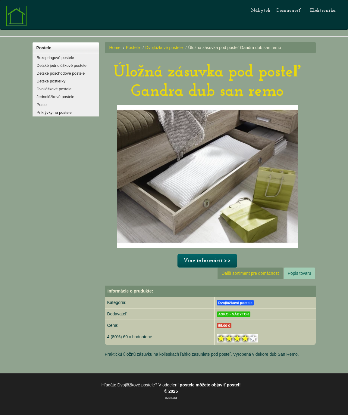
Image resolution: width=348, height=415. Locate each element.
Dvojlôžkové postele (54, 89)
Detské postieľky (51, 81)
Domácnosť (289, 10)
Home (115, 47)
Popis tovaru (299, 273)
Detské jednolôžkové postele (62, 65)
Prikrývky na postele (54, 112)
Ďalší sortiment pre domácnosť (250, 273)
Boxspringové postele (55, 57)
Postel (42, 104)
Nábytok (261, 10)
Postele (44, 47)
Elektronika (323, 10)
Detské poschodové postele (61, 73)
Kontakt (171, 398)
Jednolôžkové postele (55, 96)
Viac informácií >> (207, 261)
